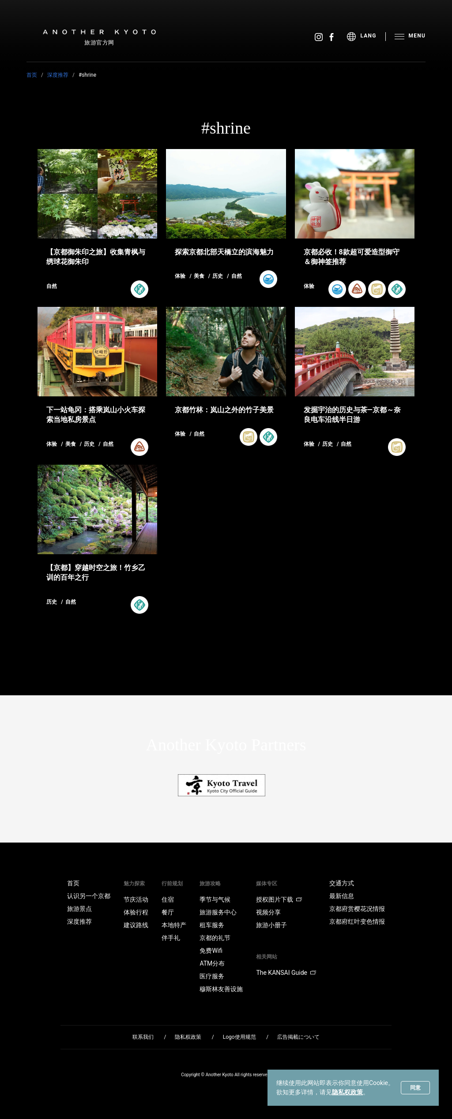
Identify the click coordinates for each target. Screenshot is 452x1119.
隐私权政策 (347, 1092)
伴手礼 (171, 938)
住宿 (168, 899)
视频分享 (268, 912)
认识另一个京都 (88, 896)
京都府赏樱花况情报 (357, 909)
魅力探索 (134, 883)
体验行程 (136, 912)
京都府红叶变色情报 (357, 921)
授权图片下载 (279, 899)
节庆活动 (136, 899)
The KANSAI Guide (286, 973)
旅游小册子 (271, 925)
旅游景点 (79, 909)
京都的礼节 (215, 938)
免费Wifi (211, 950)
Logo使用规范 (239, 1037)
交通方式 (341, 883)
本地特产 (174, 925)
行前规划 (172, 883)
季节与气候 (215, 899)
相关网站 (266, 957)
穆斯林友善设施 (221, 989)
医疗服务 (212, 976)
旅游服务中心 (218, 912)
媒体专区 (266, 883)
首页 (31, 75)
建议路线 (136, 925)
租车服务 (212, 925)
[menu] (366, 36)
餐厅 (168, 912)
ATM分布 (212, 963)
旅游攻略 (210, 883)
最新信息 (341, 896)
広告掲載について (298, 1037)
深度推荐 (57, 75)
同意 (415, 1088)
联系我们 (143, 1037)
